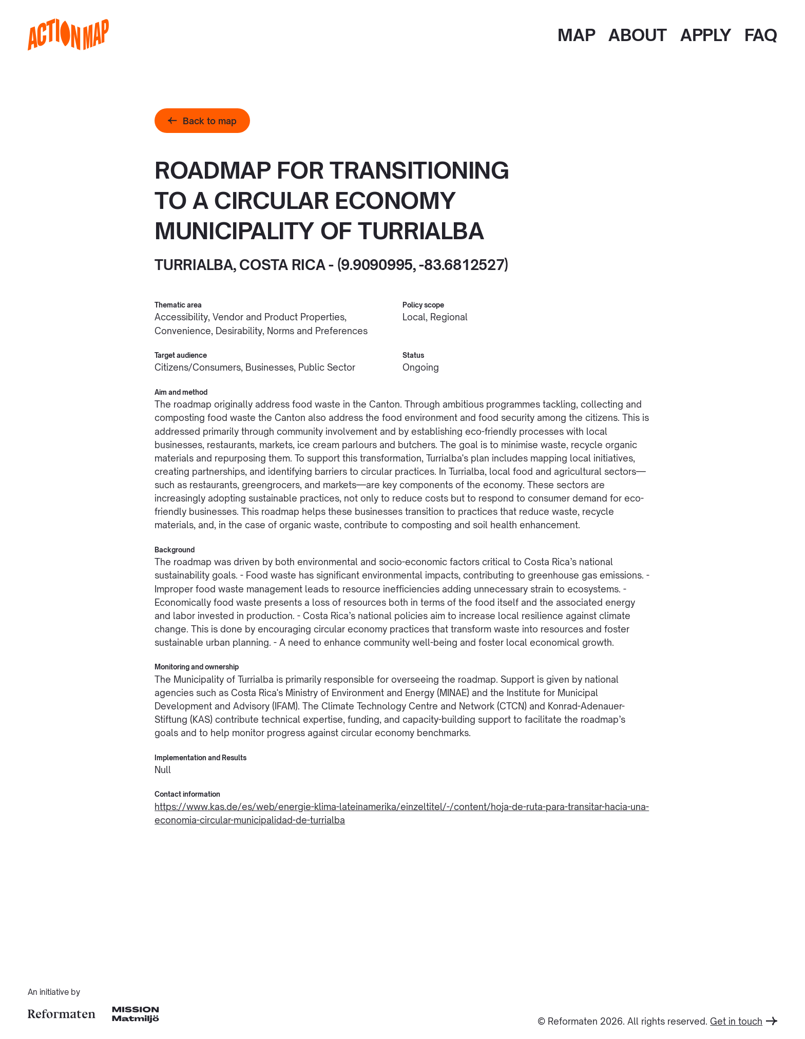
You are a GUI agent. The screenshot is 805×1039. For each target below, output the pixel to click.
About (637, 35)
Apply (705, 35)
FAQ (760, 35)
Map (576, 35)
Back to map (202, 120)
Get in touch (743, 1021)
